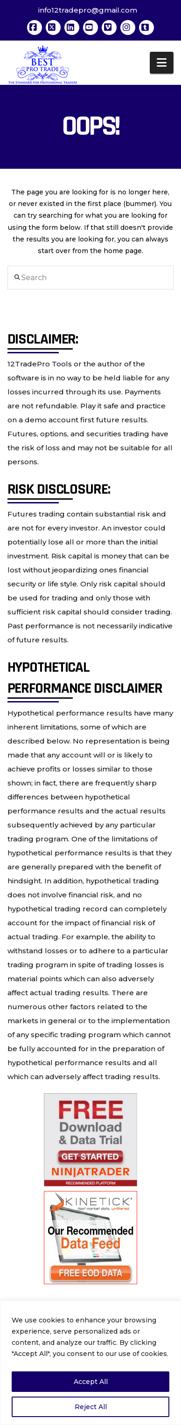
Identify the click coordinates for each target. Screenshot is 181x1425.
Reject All (91, 1407)
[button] (162, 63)
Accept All (91, 1381)
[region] (90, 1363)
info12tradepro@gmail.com (87, 10)
